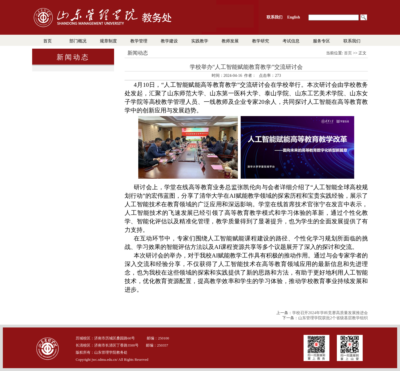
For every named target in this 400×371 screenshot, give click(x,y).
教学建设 (169, 41)
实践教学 (199, 41)
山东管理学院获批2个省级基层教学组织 (333, 318)
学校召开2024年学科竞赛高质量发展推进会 (330, 313)
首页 (47, 41)
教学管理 (138, 41)
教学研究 (260, 41)
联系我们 (351, 41)
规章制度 (108, 41)
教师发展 (230, 41)
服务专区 (321, 41)
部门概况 (77, 41)
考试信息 (291, 41)
